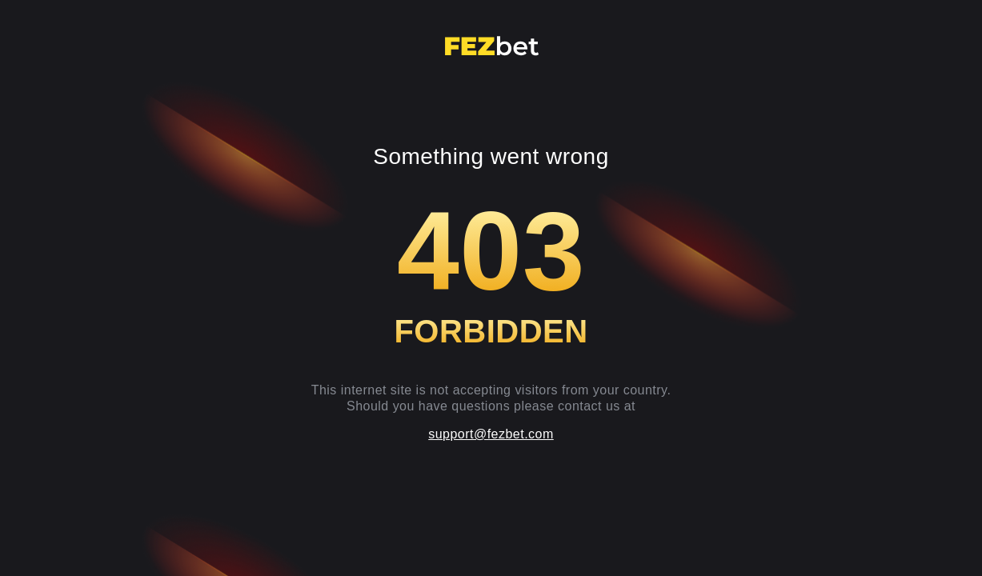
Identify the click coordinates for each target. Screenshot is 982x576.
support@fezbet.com (491, 434)
